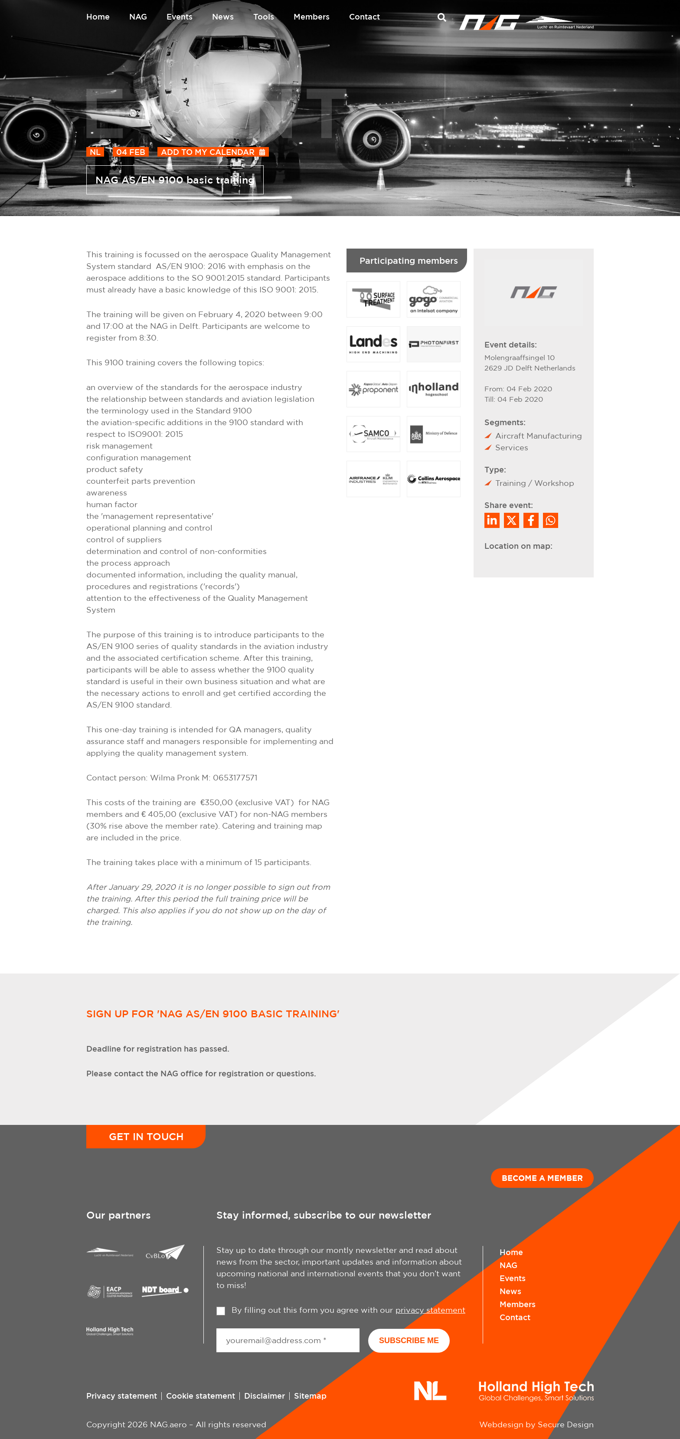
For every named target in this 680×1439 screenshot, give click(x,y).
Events (180, 16)
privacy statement (430, 1310)
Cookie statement (200, 1395)
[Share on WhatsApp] (550, 520)
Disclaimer (264, 1395)
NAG (138, 16)
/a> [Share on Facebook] (531, 520)
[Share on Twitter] (511, 520)
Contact (364, 16)
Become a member (542, 1177)
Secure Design (566, 1424)
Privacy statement (121, 1395)
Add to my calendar (208, 152)
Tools (263, 16)
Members (312, 16)
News (223, 16)
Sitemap (310, 1395)
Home (98, 16)
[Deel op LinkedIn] (492, 520)
